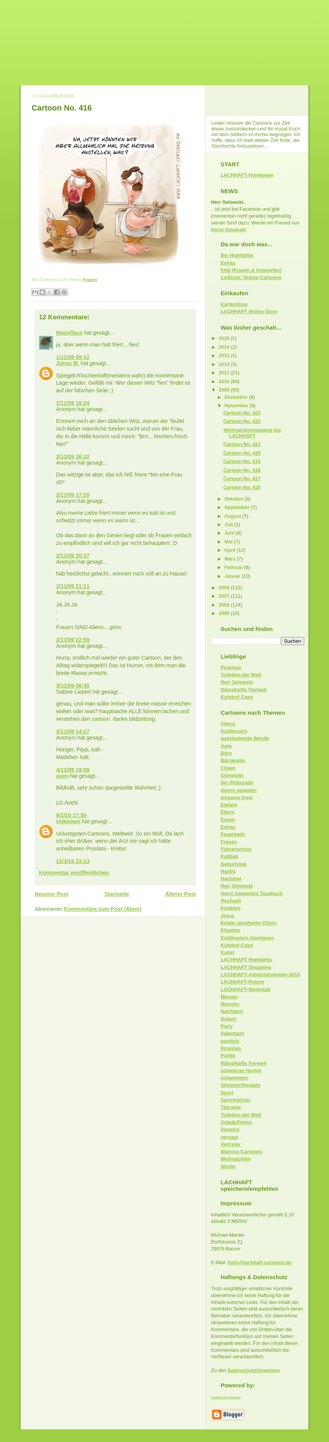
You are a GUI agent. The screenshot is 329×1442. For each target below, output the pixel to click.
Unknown (68, 821)
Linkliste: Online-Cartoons (251, 277)
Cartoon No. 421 (242, 444)
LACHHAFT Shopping (246, 967)
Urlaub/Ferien (236, 1122)
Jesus (227, 916)
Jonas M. (67, 363)
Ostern (228, 1019)
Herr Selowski (237, 682)
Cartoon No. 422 (242, 421)
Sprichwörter (236, 1100)
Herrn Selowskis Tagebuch (251, 893)
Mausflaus (69, 333)
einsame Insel (237, 797)
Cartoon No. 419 (242, 461)
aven (62, 776)
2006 (225, 605)
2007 (225, 596)
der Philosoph (237, 782)
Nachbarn (232, 1011)
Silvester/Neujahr (240, 1085)
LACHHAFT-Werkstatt (246, 989)
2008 (225, 587)
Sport (227, 1093)
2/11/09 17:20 (72, 495)
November (237, 405)
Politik (228, 1055)
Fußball (229, 856)
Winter (228, 1166)
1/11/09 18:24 (72, 403)
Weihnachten (236, 1159)
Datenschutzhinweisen (253, 1370)
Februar (234, 567)
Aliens (228, 724)
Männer (229, 997)
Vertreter (230, 1144)
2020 (225, 338)
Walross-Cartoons (241, 1151)
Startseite (117, 894)
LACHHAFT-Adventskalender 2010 (260, 974)
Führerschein (236, 849)
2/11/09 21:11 (72, 586)
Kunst (227, 952)
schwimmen (234, 1078)
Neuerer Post (51, 894)
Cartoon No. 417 (242, 478)
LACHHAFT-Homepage (247, 175)
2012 (225, 364)
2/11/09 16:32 (72, 457)
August (233, 516)
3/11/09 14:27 (72, 731)
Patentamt (232, 1033)
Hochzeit (231, 901)
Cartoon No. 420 (242, 453)
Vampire (230, 1129)
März (230, 559)
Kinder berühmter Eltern (249, 923)
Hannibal (231, 878)
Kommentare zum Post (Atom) (102, 909)
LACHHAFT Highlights (246, 959)
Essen (228, 820)
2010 (225, 381)
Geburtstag (234, 864)
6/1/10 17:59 (71, 815)
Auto (226, 746)
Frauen (90, 279)
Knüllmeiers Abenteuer (247, 938)
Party (227, 1026)
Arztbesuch (234, 731)
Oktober (234, 499)
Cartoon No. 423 (242, 413)
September (237, 507)
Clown (228, 768)
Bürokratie (233, 760)
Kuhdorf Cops (237, 697)
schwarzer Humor (241, 1070)
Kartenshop (234, 304)
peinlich (230, 1041)
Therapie (231, 1107)
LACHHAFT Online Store (249, 311)
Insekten (230, 908)
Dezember (236, 397)
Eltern (227, 812)
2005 (225, 613)
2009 (225, 390)
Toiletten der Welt (241, 675)
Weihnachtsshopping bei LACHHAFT (252, 433)
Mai (229, 542)
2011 (225, 373)
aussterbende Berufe (245, 738)
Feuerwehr (233, 834)
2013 (225, 355)
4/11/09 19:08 (72, 770)
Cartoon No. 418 (242, 470)
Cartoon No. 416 (62, 107)
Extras (228, 263)
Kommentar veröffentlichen (74, 873)
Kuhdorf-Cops (237, 945)
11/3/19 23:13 (72, 861)
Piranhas (231, 667)
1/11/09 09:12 (72, 357)
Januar (233, 576)
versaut (229, 1137)
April (230, 550)
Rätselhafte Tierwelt (243, 690)
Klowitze (230, 930)
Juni (230, 533)
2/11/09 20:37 (72, 556)
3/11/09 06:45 (72, 686)
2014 (225, 347)
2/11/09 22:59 (72, 640)
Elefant (229, 805)
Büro (226, 753)
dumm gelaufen (238, 790)
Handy (228, 871)
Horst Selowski (228, 229)
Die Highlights (237, 255)
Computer (232, 775)
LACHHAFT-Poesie (242, 982)
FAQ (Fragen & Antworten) (251, 270)
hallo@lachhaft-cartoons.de (259, 1262)
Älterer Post (180, 894)
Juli (229, 524)
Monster (230, 1004)
